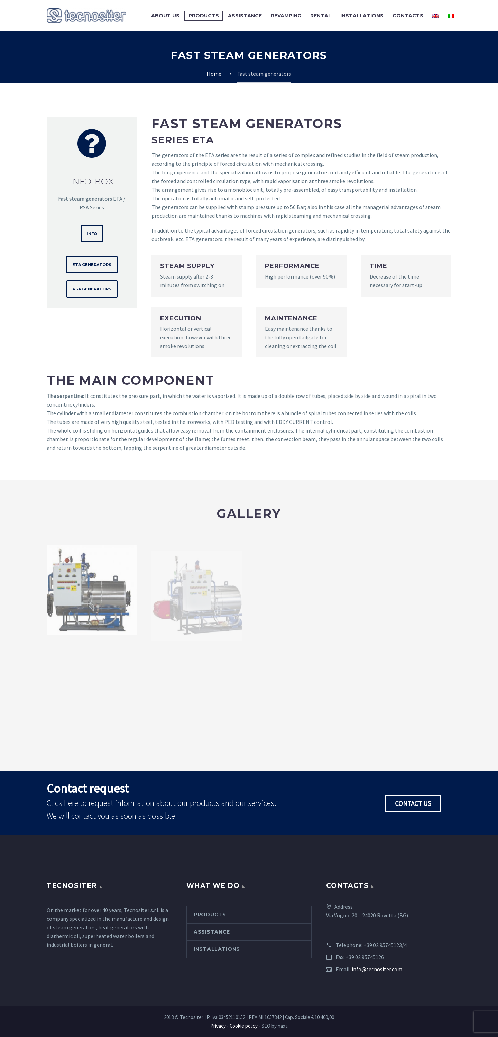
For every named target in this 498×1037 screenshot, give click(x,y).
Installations (362, 15)
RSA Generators (92, 288)
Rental (320, 15)
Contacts (408, 15)
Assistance (245, 15)
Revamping (286, 15)
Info (92, 233)
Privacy (218, 1025)
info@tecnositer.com (377, 969)
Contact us (413, 803)
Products (203, 15)
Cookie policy (244, 1025)
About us (165, 15)
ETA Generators (91, 264)
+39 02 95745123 (382, 945)
